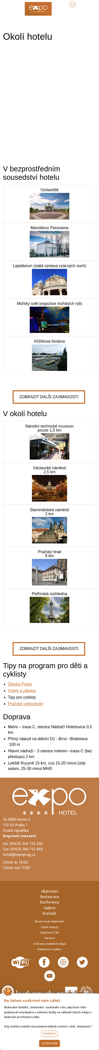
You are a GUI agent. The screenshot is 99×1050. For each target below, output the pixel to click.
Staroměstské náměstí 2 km (49, 512)
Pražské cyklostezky (26, 704)
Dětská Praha (20, 684)
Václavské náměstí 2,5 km (49, 470)
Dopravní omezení (19, 836)
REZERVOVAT (80, 13)
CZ (72, 4)
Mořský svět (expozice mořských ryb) (49, 303)
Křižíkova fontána (49, 341)
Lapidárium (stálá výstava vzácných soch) (49, 266)
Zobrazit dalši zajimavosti (49, 397)
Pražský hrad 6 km (49, 554)
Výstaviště (50, 190)
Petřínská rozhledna (49, 594)
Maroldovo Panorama (50, 228)
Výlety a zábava (22, 690)
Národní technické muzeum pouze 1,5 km (49, 428)
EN (83, 4)
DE (93, 4)
